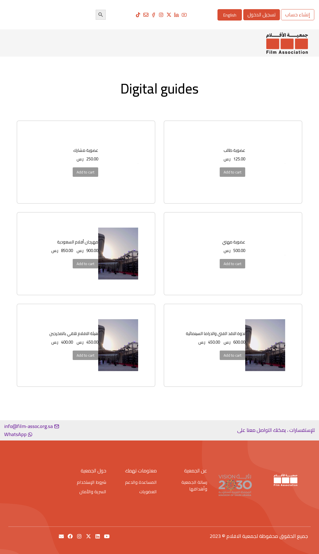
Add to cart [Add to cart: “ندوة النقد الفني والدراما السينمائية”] (232, 355)
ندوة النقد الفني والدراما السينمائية (215, 333)
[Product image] (118, 253)
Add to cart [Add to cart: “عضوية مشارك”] (85, 172)
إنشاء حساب (297, 14)
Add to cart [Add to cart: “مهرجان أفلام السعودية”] (85, 263)
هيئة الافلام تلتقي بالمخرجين (73, 333)
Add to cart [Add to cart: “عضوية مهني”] (232, 263)
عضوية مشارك (85, 150)
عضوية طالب (234, 150)
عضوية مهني (233, 242)
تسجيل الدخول (261, 14)
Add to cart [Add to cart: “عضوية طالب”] (232, 172)
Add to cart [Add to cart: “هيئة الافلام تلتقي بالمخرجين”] (85, 355)
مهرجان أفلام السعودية (77, 242)
